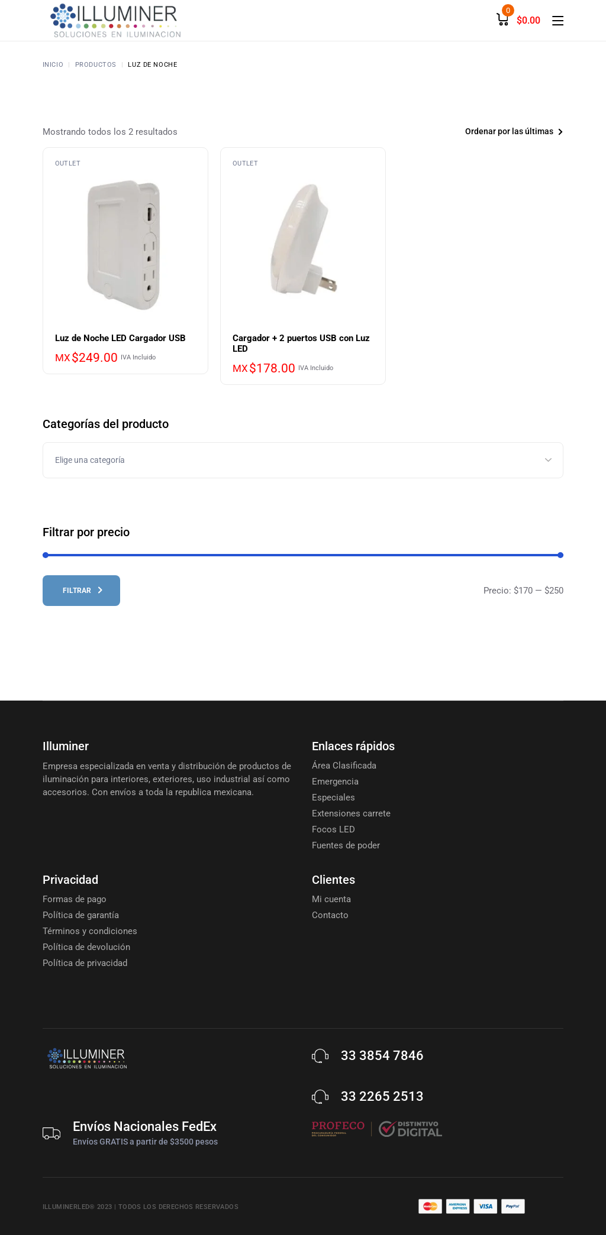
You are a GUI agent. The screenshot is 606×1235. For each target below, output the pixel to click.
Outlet (67, 163)
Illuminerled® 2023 (77, 1207)
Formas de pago (75, 899)
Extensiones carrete (351, 813)
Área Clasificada (344, 765)
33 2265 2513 (382, 1096)
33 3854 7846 (382, 1055)
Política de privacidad (85, 963)
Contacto (330, 915)
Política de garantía (81, 915)
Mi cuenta (331, 899)
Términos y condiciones (90, 931)
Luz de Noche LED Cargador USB (120, 338)
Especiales (333, 797)
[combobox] (495, 131)
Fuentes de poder (346, 845)
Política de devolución (86, 947)
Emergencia (335, 781)
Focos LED (333, 829)
